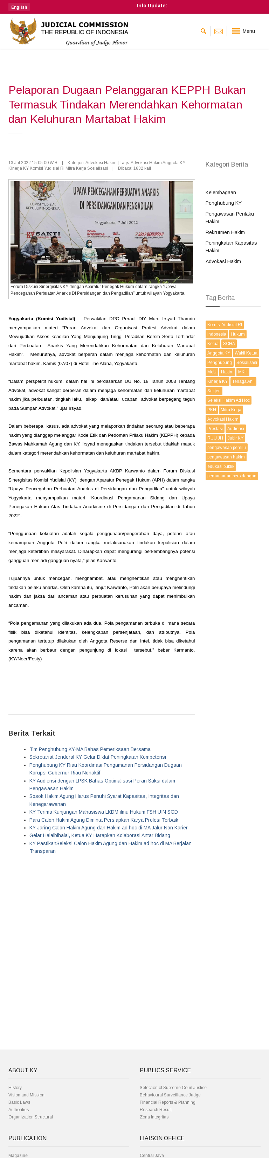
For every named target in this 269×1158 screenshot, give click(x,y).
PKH (211, 409)
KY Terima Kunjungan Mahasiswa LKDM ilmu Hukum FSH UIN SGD (103, 812)
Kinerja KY (217, 381)
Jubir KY (235, 438)
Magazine (18, 1155)
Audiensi (235, 428)
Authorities (18, 1109)
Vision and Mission (26, 1095)
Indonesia (216, 334)
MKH (243, 372)
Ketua (213, 343)
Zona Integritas (154, 1117)
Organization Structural (30, 1117)
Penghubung (219, 362)
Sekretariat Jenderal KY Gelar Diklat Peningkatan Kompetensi (97, 757)
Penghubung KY (224, 203)
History (15, 1087)
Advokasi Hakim (223, 261)
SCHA (229, 343)
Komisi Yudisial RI (224, 324)
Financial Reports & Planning (167, 1102)
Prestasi (215, 428)
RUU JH (215, 438)
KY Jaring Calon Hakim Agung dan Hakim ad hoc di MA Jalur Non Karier (108, 827)
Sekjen (214, 390)
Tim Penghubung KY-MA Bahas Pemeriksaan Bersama (90, 749)
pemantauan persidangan (231, 475)
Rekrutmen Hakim (225, 232)
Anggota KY (218, 353)
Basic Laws (19, 1102)
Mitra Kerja (231, 409)
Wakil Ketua (246, 353)
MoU (211, 372)
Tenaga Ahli (243, 381)
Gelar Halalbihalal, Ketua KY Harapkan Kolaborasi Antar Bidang (99, 835)
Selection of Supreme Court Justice (173, 1087)
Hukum (238, 334)
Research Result (156, 1109)
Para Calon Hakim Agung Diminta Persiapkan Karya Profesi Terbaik (103, 820)
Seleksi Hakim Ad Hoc (228, 400)
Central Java (152, 1155)
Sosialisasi (246, 362)
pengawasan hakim (226, 457)
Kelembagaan (221, 192)
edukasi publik (220, 466)
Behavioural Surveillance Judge (170, 1095)
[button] (19, 7)
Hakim (227, 372)
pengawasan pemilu (226, 447)
